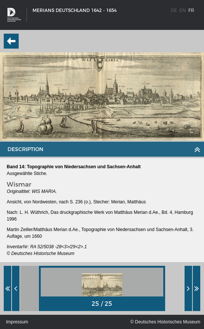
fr (191, 10)
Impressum (17, 322)
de (174, 10)
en (182, 10)
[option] (102, 288)
